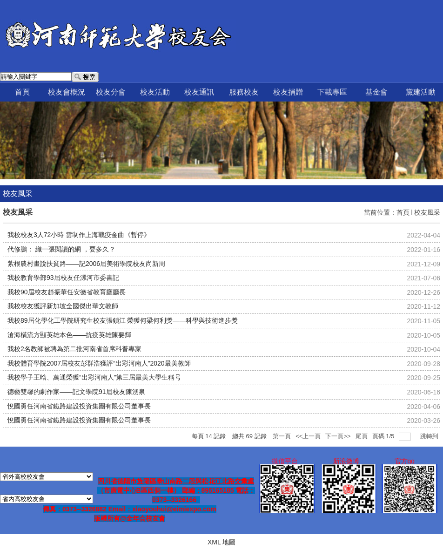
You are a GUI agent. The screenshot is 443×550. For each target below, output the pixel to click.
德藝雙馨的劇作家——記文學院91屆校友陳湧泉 (76, 391)
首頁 (22, 92)
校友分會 (111, 92)
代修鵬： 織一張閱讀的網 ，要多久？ (61, 249)
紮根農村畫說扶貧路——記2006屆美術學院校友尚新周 (86, 263)
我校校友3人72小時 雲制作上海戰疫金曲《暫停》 (78, 234)
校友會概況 (66, 92)
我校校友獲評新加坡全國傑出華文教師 (62, 306)
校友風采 (427, 212)
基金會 (376, 92)
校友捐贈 (288, 92)
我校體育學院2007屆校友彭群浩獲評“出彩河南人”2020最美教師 (99, 363)
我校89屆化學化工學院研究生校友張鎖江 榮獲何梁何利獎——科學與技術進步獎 (122, 320)
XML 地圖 (221, 542)
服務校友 (244, 92)
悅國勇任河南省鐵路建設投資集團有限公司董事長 (79, 406)
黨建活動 (421, 92)
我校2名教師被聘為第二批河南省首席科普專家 (74, 349)
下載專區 (332, 92)
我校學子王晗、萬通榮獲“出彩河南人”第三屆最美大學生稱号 (94, 377)
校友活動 (155, 92)
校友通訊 (199, 92)
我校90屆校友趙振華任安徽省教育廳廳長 (66, 292)
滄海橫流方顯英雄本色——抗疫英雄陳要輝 (69, 335)
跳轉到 (430, 436)
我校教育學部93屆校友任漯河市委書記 (63, 277)
